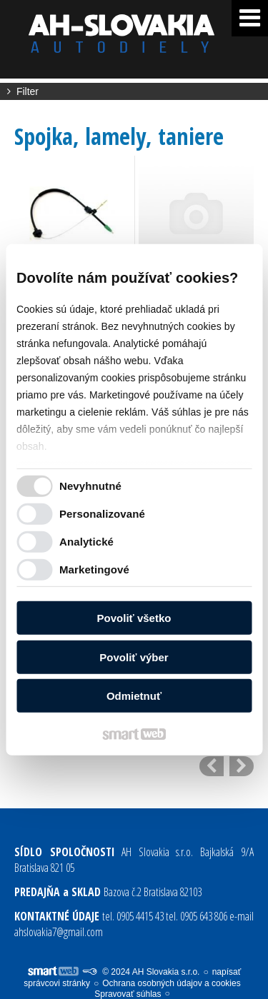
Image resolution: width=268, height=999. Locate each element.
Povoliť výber (133, 657)
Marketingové (94, 569)
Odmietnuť (134, 696)
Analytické (86, 542)
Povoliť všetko (134, 618)
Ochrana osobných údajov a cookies (171, 983)
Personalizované (102, 514)
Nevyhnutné (90, 486)
